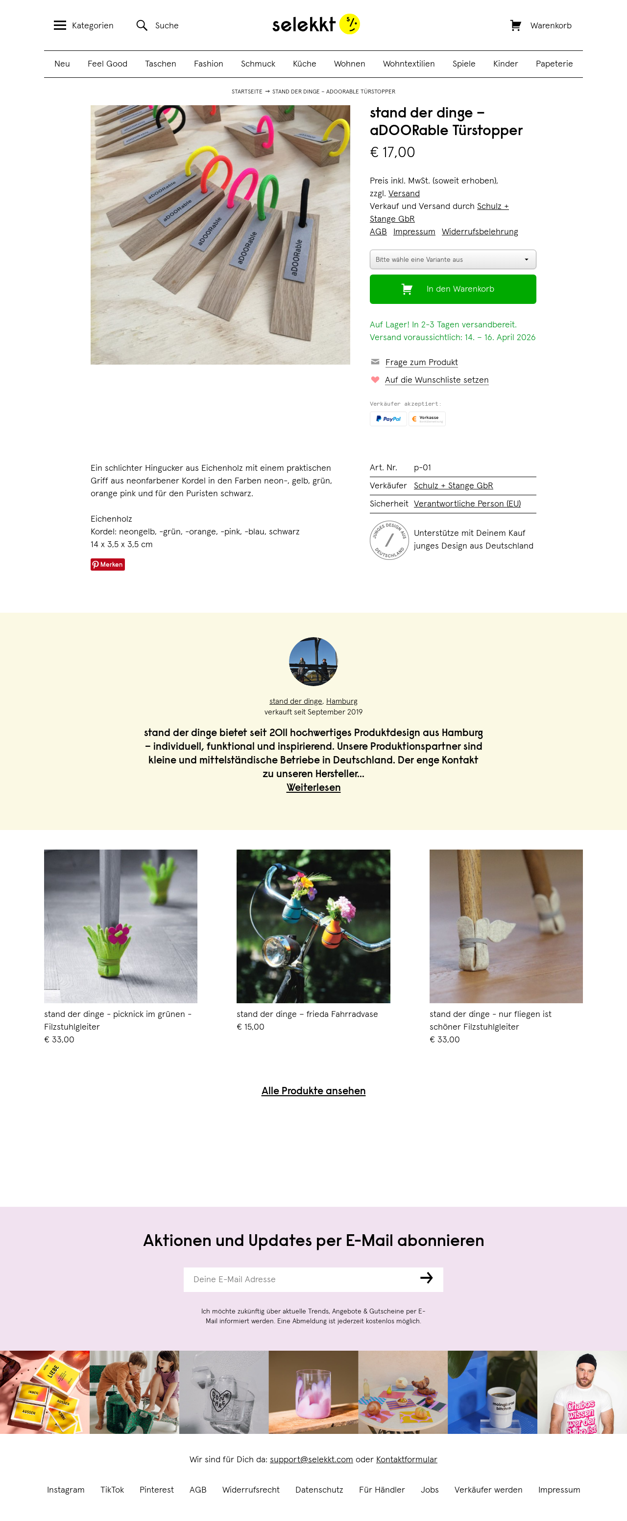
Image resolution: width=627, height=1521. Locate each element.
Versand (404, 193)
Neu (62, 64)
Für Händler (382, 1490)
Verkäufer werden (489, 1490)
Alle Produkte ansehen (314, 1092)
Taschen (160, 64)
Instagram (66, 1490)
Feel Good (107, 64)
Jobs (430, 1490)
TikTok (112, 1490)
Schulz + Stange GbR (453, 486)
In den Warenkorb (460, 289)
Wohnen (349, 64)
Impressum (559, 1490)
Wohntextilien (409, 64)
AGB (198, 1490)
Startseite (247, 92)
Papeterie (554, 64)
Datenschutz (319, 1490)
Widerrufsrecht (251, 1490)
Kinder (505, 64)
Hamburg (342, 701)
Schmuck (258, 64)
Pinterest (157, 1490)
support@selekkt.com (311, 1459)
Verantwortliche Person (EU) (467, 504)
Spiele (464, 64)
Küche (304, 64)
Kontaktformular (406, 1459)
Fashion (208, 64)
